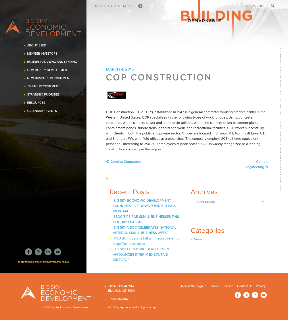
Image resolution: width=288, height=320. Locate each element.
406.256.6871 (120, 299)
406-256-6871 (255, 6)
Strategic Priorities (43, 94)
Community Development (48, 70)
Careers (228, 286)
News (198, 239)
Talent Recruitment (43, 86)
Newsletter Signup (193, 286)
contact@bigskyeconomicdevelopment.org (43, 262)
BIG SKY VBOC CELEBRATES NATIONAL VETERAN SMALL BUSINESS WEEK (144, 230)
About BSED (36, 45)
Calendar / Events (42, 111)
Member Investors (42, 53)
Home (215, 286)
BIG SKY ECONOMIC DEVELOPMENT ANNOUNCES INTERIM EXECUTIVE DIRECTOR (142, 254)
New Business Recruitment (49, 78)
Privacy (261, 286)
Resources (36, 102)
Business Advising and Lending (52, 61)
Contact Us (244, 286)
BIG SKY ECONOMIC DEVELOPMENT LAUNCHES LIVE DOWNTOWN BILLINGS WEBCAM (144, 206)
